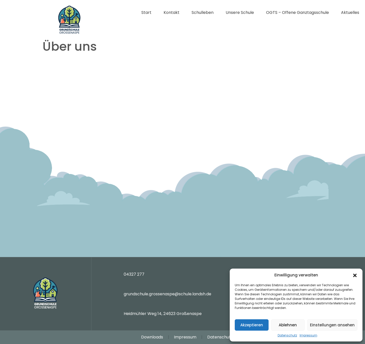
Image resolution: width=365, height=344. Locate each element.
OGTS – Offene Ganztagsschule (297, 12)
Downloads (152, 337)
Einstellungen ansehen (332, 325)
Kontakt (171, 12)
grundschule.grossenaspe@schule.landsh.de (167, 294)
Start (146, 12)
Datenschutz (287, 335)
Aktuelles (350, 12)
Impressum (308, 335)
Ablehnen (288, 325)
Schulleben (203, 12)
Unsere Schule (240, 12)
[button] (354, 275)
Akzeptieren (251, 325)
